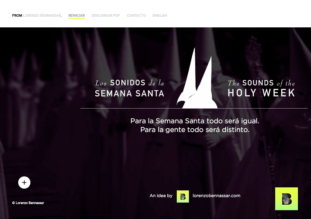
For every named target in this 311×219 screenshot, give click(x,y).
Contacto (136, 15)
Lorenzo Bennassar (42, 15)
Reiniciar (76, 15)
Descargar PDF (105, 15)
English (159, 15)
